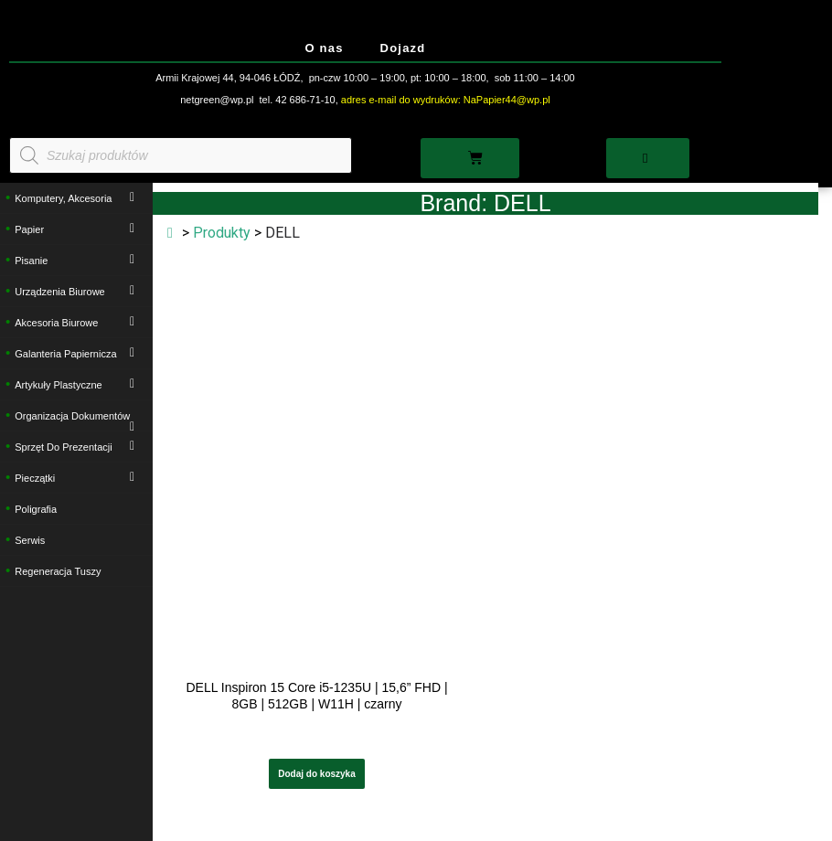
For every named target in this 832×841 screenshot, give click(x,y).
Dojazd (403, 48)
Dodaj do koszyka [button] (316, 774)
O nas (323, 48)
